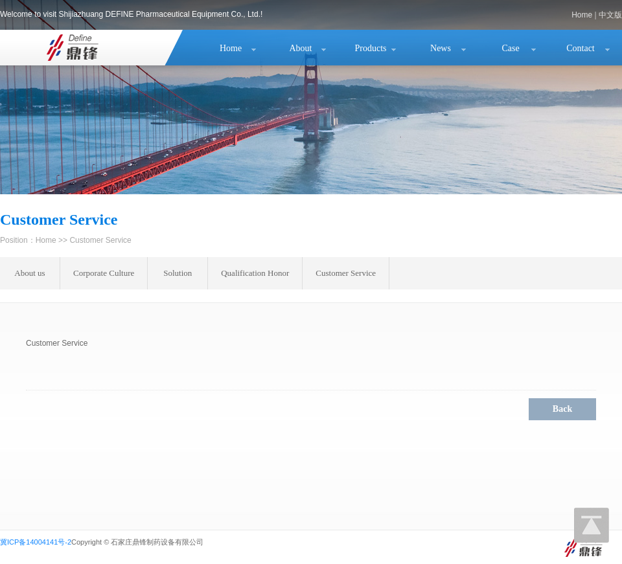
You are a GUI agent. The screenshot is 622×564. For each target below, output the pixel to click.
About (301, 48)
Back (562, 409)
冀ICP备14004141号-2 (35, 542)
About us (29, 273)
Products (371, 48)
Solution (177, 273)
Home (581, 14)
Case (510, 48)
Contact (580, 48)
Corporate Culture (103, 273)
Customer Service (346, 273)
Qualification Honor (255, 273)
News (440, 48)
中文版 (610, 14)
